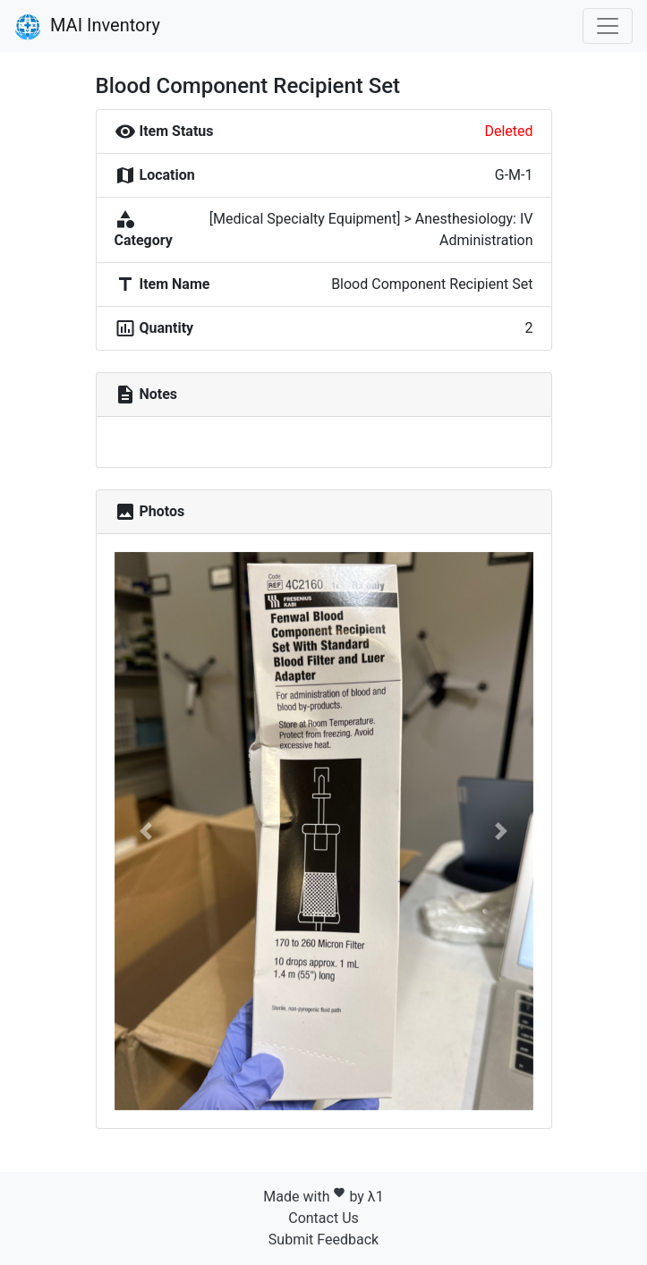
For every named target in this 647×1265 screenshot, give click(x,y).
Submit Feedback (323, 1239)
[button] (146, 831)
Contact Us (323, 1218)
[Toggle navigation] (608, 26)
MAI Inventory (87, 26)
